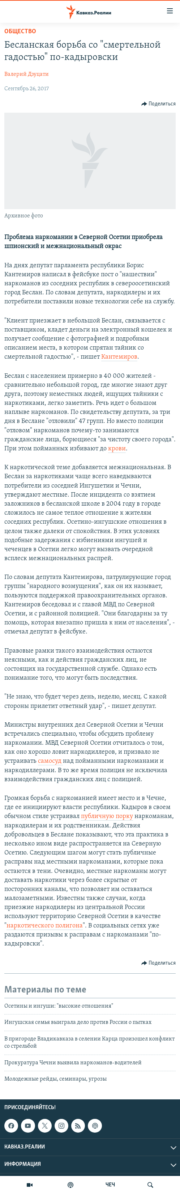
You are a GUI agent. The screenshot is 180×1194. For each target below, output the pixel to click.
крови (117, 448)
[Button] (158, 104)
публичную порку (107, 816)
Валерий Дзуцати (26, 74)
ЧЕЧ (110, 1185)
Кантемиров (119, 357)
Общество (20, 31)
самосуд (50, 761)
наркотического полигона (45, 925)
